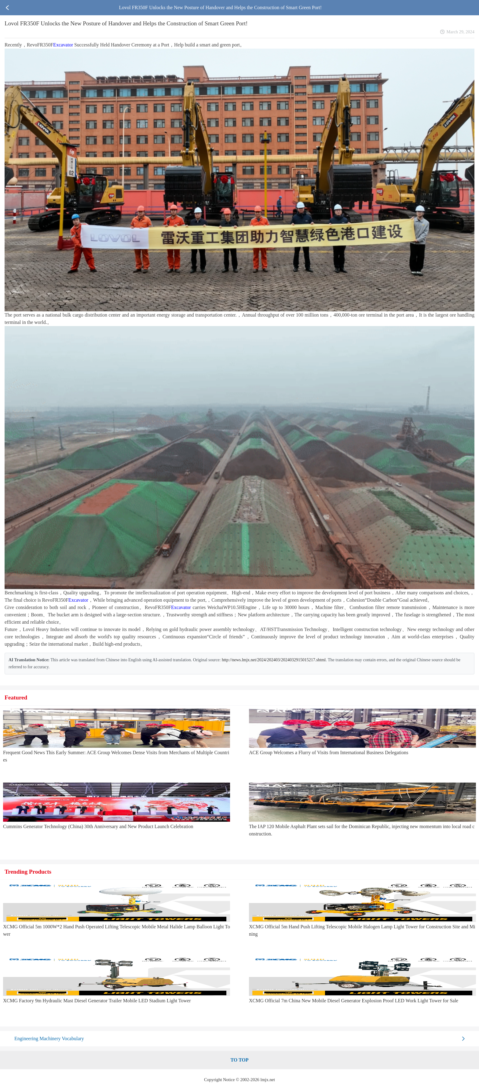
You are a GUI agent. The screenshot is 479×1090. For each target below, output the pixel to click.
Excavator (63, 44)
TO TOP (239, 1059)
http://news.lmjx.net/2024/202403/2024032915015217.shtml (274, 660)
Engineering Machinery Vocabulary (49, 1038)
